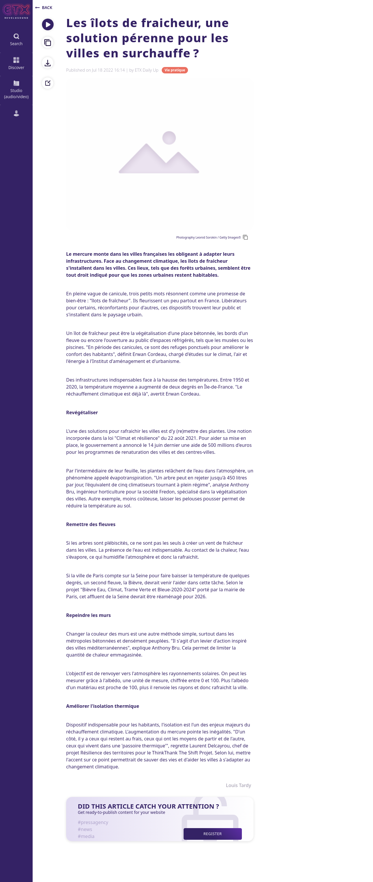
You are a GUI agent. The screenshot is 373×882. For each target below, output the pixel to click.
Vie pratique (175, 70)
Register (212, 833)
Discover (16, 62)
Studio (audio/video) (16, 89)
